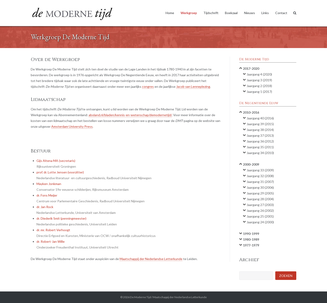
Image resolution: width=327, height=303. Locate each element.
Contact (281, 13)
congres (148, 86)
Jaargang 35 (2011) (260, 147)
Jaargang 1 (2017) (259, 92)
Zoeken (285, 276)
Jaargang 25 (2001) (260, 216)
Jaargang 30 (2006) (260, 187)
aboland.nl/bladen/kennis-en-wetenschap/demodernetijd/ (130, 115)
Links (265, 13)
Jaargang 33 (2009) (260, 170)
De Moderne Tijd (140, 297)
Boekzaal (231, 13)
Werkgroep (189, 13)
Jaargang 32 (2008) (260, 176)
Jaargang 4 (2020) (259, 74)
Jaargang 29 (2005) (260, 193)
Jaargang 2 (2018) (259, 86)
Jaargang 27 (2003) (260, 205)
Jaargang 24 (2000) (260, 222)
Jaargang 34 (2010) (260, 153)
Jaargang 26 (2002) (260, 210)
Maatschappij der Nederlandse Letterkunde (151, 259)
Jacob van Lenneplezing (193, 86)
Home (170, 13)
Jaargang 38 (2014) (260, 130)
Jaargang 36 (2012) (260, 141)
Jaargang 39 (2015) (260, 124)
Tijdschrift (210, 13)
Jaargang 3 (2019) (259, 80)
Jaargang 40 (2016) (260, 118)
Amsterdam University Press (72, 126)
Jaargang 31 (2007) (260, 182)
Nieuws (249, 13)
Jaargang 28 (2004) (260, 199)
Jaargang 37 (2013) (260, 135)
